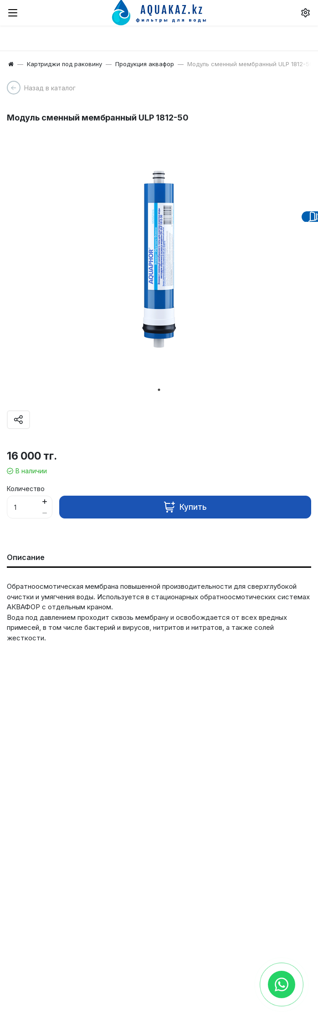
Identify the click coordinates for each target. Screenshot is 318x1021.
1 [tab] (159, 389)
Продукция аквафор (144, 64)
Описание (26, 557)
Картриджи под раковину (64, 64)
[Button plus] (44, 501)
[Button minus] (44, 512)
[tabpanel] (159, 255)
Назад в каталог (50, 88)
